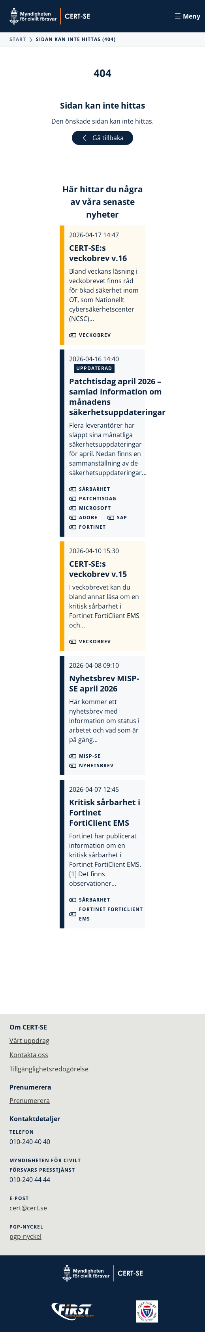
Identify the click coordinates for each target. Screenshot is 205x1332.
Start (17, 39)
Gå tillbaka (102, 137)
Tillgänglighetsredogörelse (48, 1069)
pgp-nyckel (25, 1236)
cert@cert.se (28, 1208)
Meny (187, 16)
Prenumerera (29, 1100)
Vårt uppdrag (29, 1040)
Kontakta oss (28, 1054)
